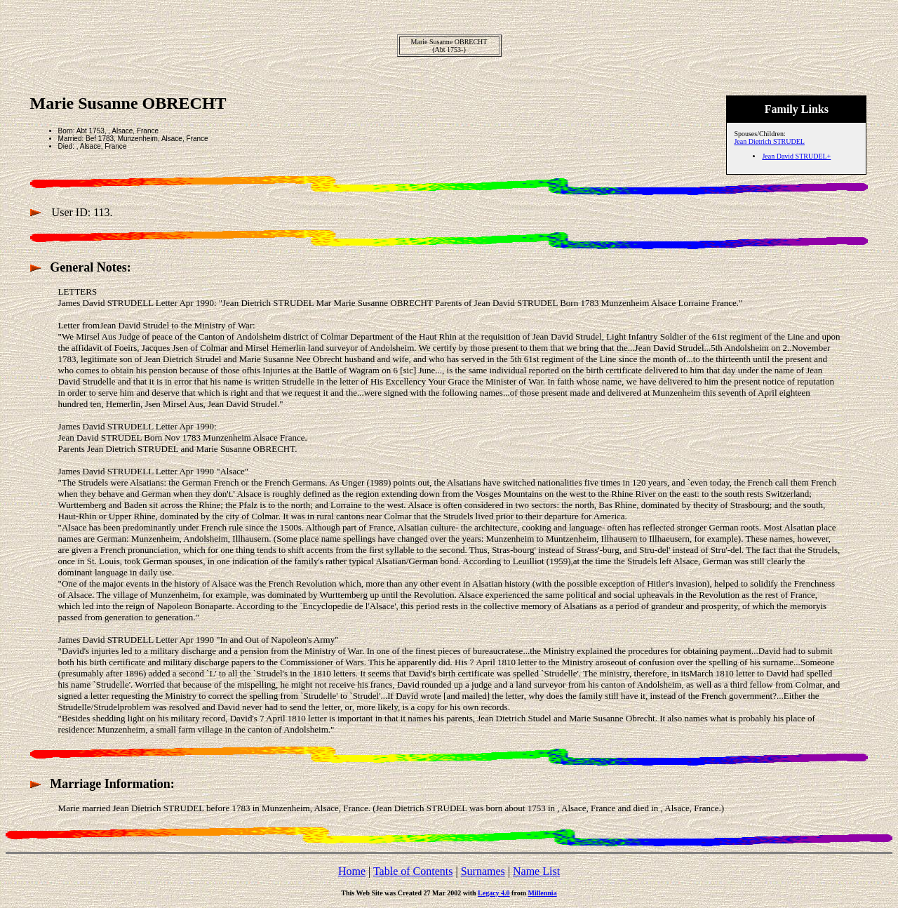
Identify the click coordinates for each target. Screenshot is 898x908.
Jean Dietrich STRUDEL (769, 141)
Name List (536, 871)
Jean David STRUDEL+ (796, 156)
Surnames (483, 871)
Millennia (542, 893)
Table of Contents (413, 871)
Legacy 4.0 (494, 893)
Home (352, 871)
